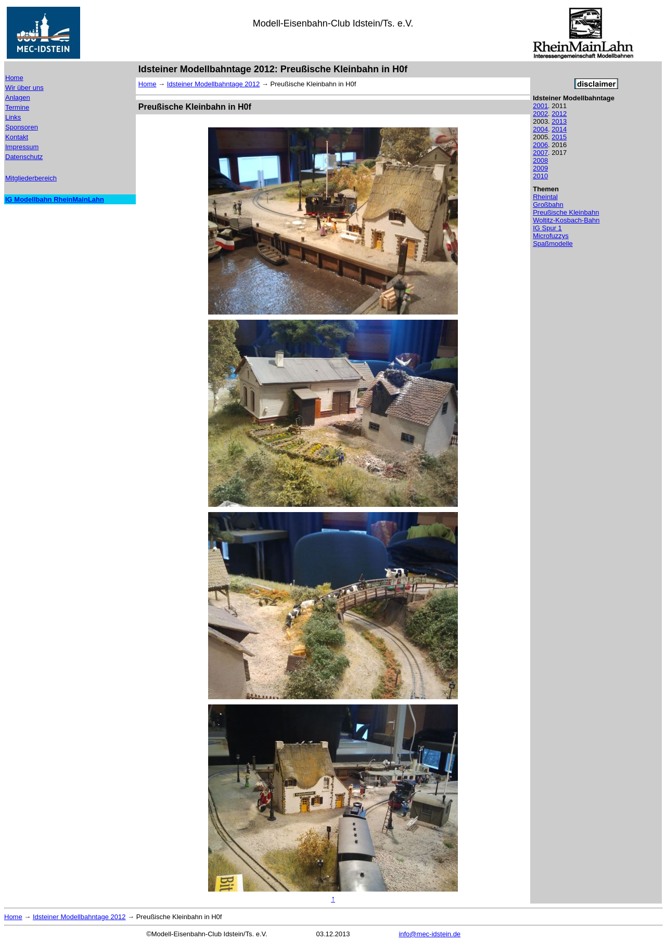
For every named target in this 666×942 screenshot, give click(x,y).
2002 (540, 113)
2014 (559, 129)
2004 (540, 129)
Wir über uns (24, 87)
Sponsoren (21, 127)
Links (13, 117)
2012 (559, 113)
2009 (540, 168)
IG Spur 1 (547, 228)
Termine (17, 107)
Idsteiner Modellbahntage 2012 (213, 84)
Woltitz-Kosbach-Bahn (566, 220)
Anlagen (17, 97)
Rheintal (545, 197)
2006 (540, 145)
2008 (540, 160)
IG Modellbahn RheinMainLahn (54, 199)
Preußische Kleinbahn (566, 212)
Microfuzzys (551, 236)
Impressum (22, 147)
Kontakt (16, 137)
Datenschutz (24, 157)
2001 (540, 106)
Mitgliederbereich (31, 178)
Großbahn (548, 204)
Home (14, 78)
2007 (540, 152)
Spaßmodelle (553, 243)
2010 (540, 176)
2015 (559, 137)
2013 (559, 121)
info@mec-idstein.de (429, 934)
